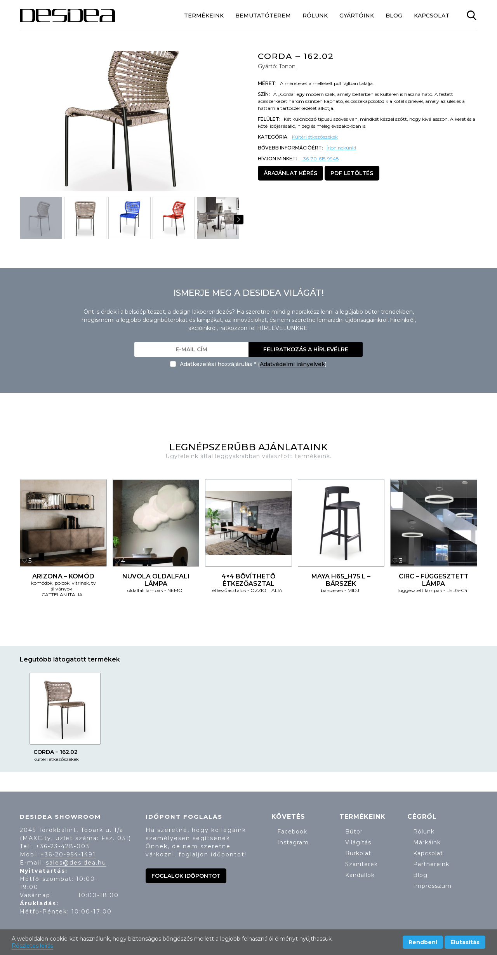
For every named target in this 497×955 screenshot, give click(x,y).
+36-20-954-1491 (68, 854)
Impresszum (432, 885)
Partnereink (431, 864)
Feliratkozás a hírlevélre (305, 349)
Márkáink (427, 842)
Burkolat (358, 853)
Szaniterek (361, 864)
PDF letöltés (351, 173)
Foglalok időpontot (186, 875)
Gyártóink (356, 15)
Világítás (358, 842)
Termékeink (204, 15)
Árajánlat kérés (290, 173)
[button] (230, 121)
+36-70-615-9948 (320, 158)
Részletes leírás (32, 945)
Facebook (292, 831)
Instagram (293, 842)
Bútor (354, 831)
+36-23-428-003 (63, 846)
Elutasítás (465, 942)
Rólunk (315, 15)
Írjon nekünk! (341, 148)
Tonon (287, 66)
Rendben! (422, 942)
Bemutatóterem (263, 15)
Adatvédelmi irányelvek (292, 364)
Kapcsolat (431, 15)
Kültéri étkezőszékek (315, 137)
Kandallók (360, 875)
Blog (394, 15)
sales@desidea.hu (76, 862)
